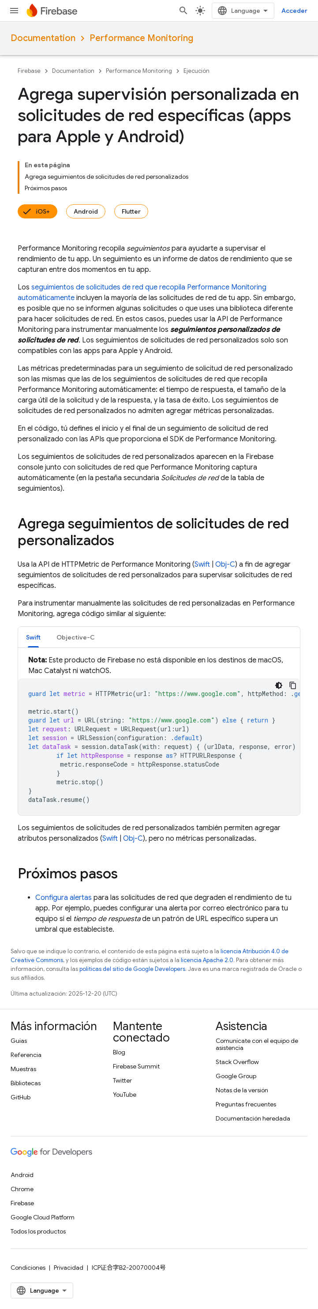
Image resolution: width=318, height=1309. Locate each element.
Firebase (29, 71)
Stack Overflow (237, 1062)
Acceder (294, 11)
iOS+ (43, 211)
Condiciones (28, 1267)
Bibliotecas (26, 1083)
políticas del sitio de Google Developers (132, 969)
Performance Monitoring (141, 38)
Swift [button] (33, 637)
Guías (19, 1041)
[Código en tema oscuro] (279, 685)
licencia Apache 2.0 (207, 960)
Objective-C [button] (75, 637)
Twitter (122, 1080)
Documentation (43, 38)
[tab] (33, 637)
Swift (202, 564)
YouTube (124, 1094)
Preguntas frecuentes (246, 1104)
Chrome (22, 1189)
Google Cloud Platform (43, 1217)
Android (86, 211)
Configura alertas (63, 897)
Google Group (236, 1076)
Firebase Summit (136, 1066)
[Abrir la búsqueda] (183, 10)
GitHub (20, 1097)
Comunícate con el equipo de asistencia (257, 1044)
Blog (119, 1052)
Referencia (26, 1055)
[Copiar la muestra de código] (293, 685)
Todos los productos (38, 1231)
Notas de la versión (242, 1090)
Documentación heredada (253, 1118)
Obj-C (225, 564)
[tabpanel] (159, 735)
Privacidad (68, 1267)
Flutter (131, 211)
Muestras (23, 1069)
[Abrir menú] (14, 10)
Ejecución (196, 71)
